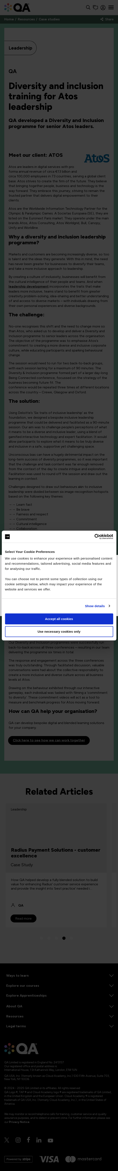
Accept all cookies (59, 619)
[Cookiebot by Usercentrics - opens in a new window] (94, 536)
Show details (95, 606)
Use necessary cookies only (58, 631)
